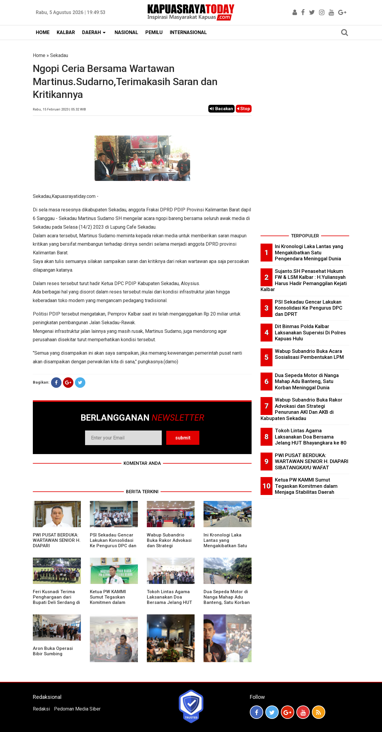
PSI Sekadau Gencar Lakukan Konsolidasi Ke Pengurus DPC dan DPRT (113, 543)
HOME (43, 32)
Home (39, 55)
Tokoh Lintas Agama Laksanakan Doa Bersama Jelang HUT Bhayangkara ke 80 (169, 599)
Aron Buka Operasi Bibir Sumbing (53, 651)
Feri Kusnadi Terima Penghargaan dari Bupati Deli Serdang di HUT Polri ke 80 (56, 599)
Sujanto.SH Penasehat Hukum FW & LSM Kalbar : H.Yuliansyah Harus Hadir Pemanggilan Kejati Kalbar (304, 280)
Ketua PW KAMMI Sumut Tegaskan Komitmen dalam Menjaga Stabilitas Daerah (109, 602)
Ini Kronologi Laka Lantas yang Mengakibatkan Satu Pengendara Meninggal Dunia (225, 545)
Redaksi (41, 709)
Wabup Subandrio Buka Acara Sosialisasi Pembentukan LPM (309, 354)
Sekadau (59, 55)
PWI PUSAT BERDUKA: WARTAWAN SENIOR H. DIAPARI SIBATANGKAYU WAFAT (311, 461)
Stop (243, 108)
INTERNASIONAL (188, 32)
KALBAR (66, 32)
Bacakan (221, 108)
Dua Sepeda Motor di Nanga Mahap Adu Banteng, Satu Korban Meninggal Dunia (227, 599)
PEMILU (154, 32)
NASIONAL (126, 32)
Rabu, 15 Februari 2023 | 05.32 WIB (59, 109)
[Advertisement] (305, 141)
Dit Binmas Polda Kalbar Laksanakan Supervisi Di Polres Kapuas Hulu (310, 332)
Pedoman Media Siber (77, 709)
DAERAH (91, 32)
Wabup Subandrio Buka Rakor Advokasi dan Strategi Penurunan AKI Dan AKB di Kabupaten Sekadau (169, 548)
